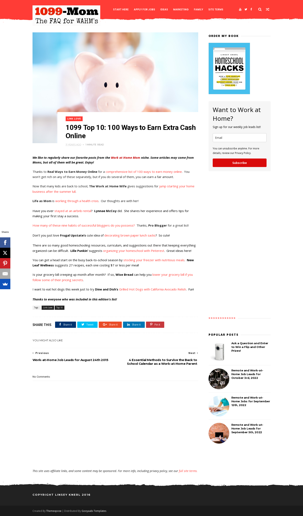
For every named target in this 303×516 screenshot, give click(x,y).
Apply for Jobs (144, 9)
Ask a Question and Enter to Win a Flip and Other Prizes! (249, 347)
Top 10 (59, 307)
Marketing (181, 9)
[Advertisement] (115, 457)
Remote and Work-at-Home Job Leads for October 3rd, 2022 (247, 374)
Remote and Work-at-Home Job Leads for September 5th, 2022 (247, 428)
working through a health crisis (77, 201)
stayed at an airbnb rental (72, 211)
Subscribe (239, 163)
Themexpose (54, 511)
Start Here (121, 9)
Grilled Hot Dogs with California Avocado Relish (152, 289)
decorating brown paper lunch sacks (130, 235)
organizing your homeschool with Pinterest (133, 251)
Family (198, 9)
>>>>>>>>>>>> (222, 318)
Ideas (164, 9)
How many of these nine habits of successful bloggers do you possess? (84, 225)
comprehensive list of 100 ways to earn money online (144, 172)
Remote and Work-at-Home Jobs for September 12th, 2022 (250, 401)
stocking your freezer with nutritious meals (154, 260)
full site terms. (188, 471)
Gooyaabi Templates (94, 511)
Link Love (74, 118)
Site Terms (215, 9)
